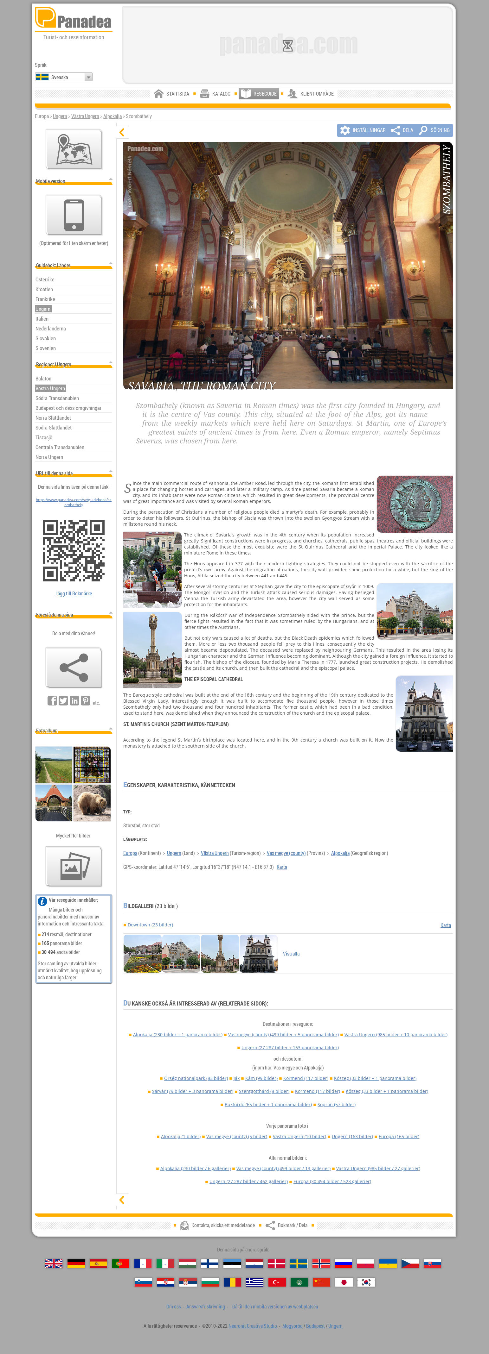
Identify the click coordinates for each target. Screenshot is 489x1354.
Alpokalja (112, 116)
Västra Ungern (85, 116)
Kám (261, 1078)
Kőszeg (375, 1078)
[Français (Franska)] (143, 1263)
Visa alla (291, 953)
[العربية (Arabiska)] (299, 1282)
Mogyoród (292, 1325)
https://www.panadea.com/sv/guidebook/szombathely (74, 502)
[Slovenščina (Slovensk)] (143, 1282)
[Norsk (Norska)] (321, 1263)
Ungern (60, 116)
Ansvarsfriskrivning (205, 1306)
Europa (130, 852)
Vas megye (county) (286, 852)
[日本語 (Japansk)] (344, 1282)
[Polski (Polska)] (366, 1263)
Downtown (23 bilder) (150, 925)
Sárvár (192, 1091)
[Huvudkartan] (74, 149)
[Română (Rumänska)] (233, 1282)
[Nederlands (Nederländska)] (254, 1263)
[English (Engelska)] (54, 1263)
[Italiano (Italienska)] (165, 1263)
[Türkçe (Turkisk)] (277, 1282)
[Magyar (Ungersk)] (187, 1263)
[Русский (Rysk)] (343, 1263)
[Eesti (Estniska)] (232, 1263)
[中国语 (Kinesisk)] (322, 1282)
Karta (282, 866)
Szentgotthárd (264, 1091)
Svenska (59, 77)
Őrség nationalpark (196, 1078)
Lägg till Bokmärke (73, 593)
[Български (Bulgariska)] (210, 1282)
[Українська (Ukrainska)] (388, 1263)
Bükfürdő (268, 1104)
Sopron (337, 1104)
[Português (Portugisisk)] (121, 1263)
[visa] (122, 1200)
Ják (237, 1078)
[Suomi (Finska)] (210, 1263)
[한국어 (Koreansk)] (366, 1282)
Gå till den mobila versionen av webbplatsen (275, 1306)
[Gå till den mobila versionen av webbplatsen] (74, 215)
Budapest (315, 1325)
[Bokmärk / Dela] (74, 668)
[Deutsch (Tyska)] (76, 1263)
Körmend (305, 1078)
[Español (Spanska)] (98, 1263)
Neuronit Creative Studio (252, 1325)
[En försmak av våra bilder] (74, 866)
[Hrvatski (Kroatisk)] (166, 1282)
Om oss (173, 1306)
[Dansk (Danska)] (277, 1263)
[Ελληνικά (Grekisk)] (255, 1282)
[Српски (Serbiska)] (188, 1282)
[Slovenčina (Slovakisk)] (432, 1263)
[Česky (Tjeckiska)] (410, 1263)
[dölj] (122, 132)
